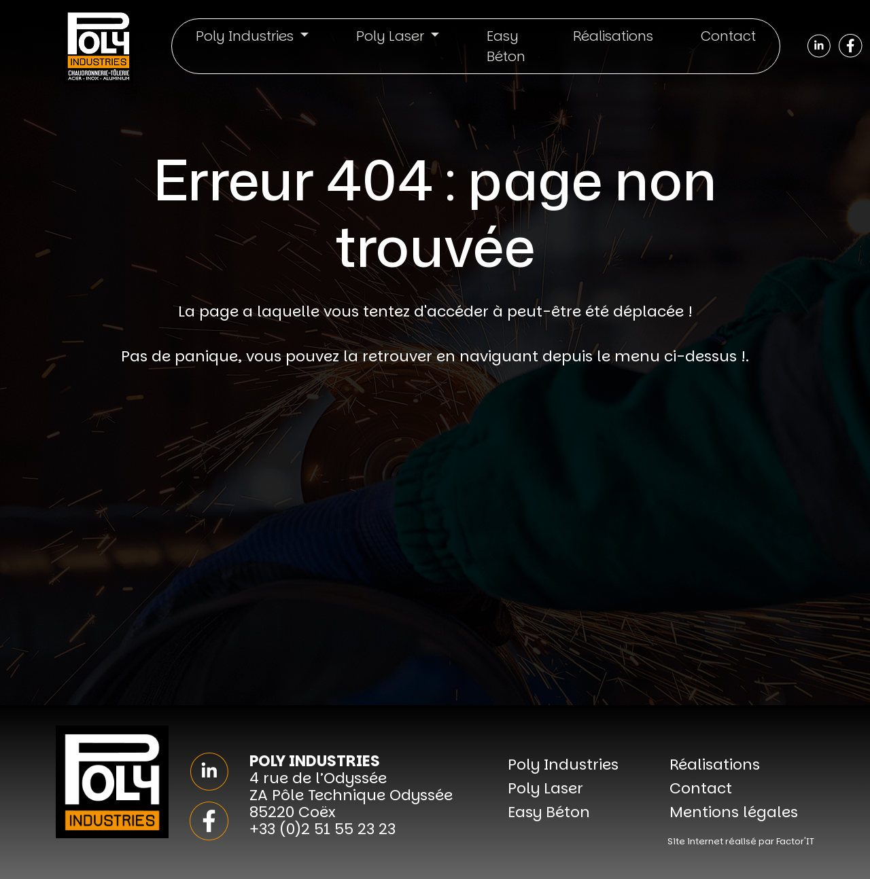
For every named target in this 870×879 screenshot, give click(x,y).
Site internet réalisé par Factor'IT (740, 841)
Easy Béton (506, 46)
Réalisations (613, 36)
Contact (728, 36)
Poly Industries (563, 764)
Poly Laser (545, 788)
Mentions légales (733, 812)
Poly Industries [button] (246, 36)
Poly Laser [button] (392, 36)
